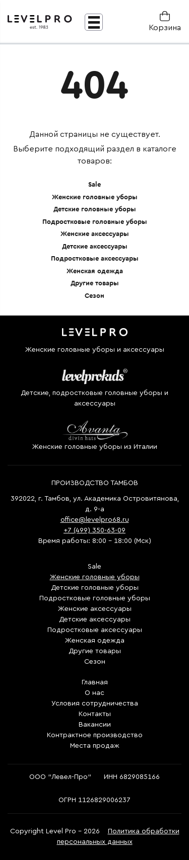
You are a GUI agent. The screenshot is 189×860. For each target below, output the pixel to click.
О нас (94, 692)
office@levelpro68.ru (94, 519)
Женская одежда (95, 271)
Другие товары (95, 283)
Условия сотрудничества (94, 703)
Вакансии (95, 724)
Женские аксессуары (94, 233)
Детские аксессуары (95, 246)
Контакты (95, 714)
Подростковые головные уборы (94, 221)
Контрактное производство (95, 735)
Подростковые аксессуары (95, 258)
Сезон (94, 295)
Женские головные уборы (95, 197)
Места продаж (94, 745)
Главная (95, 682)
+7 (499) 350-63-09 (94, 530)
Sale (94, 184)
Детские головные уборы (94, 209)
